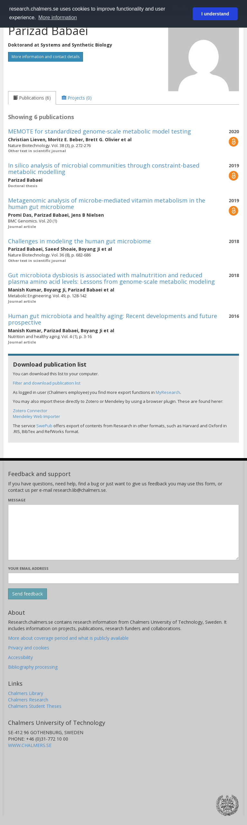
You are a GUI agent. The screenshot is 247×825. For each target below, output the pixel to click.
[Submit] (27, 593)
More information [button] (57, 17)
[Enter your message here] (123, 532)
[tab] (32, 98)
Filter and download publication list (46, 383)
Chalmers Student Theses (34, 706)
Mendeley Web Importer (36, 416)
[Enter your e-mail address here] (123, 578)
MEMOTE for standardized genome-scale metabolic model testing (99, 131)
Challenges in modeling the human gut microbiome (79, 241)
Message (16, 500)
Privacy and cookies (28, 648)
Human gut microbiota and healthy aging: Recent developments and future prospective (112, 319)
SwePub (44, 426)
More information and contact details (45, 56)
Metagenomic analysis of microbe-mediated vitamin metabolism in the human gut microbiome (106, 203)
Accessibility (20, 657)
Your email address (28, 568)
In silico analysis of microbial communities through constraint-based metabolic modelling (103, 168)
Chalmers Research (28, 700)
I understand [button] (215, 13)
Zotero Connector (30, 410)
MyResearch (168, 392)
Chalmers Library (25, 693)
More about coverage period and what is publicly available (68, 638)
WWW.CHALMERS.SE (29, 745)
